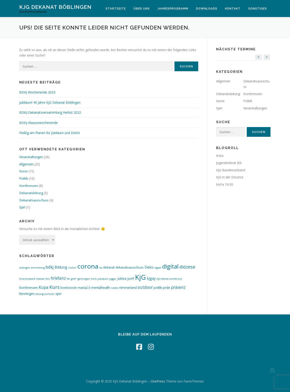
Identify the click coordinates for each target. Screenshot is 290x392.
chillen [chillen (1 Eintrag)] (72, 267)
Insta (219, 155)
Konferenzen (28, 186)
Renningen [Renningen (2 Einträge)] (26, 294)
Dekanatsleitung (31, 193)
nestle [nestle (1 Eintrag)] (114, 287)
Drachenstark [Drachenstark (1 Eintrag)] (27, 278)
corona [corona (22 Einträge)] (87, 266)
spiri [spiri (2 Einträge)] (58, 294)
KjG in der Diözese (229, 177)
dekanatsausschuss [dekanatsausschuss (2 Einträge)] (130, 267)
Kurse (23, 171)
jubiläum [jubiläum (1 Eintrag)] (103, 278)
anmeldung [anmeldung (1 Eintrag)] (38, 267)
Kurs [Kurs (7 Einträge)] (54, 287)
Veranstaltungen (31, 157)
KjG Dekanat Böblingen (55, 7)
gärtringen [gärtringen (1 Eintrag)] (84, 278)
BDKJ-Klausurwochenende (38, 122)
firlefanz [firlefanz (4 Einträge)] (58, 278)
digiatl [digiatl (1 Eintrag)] (157, 267)
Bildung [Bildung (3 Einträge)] (61, 267)
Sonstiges (257, 8)
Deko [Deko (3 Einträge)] (149, 267)
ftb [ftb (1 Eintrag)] (68, 278)
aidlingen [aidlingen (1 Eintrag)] (24, 267)
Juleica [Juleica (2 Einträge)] (121, 278)
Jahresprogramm (172, 8)
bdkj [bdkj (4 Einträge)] (50, 267)
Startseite (116, 8)
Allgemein (26, 164)
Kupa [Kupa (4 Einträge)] (43, 287)
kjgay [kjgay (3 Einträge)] (151, 278)
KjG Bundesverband (230, 170)
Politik (23, 178)
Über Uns (141, 8)
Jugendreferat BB (229, 163)
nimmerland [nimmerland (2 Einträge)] (128, 287)
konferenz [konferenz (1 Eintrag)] (175, 278)
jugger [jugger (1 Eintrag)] (112, 278)
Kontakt (233, 8)
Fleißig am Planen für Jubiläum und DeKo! (49, 133)
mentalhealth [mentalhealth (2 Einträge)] (100, 287)
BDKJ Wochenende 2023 (37, 92)
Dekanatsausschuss (33, 200)
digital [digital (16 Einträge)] (170, 266)
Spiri (22, 207)
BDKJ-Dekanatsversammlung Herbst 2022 (50, 112)
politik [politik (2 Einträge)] (158, 287)
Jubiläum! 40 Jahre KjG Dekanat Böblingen (49, 102)
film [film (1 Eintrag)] (47, 278)
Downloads (206, 8)
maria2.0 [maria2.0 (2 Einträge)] (84, 287)
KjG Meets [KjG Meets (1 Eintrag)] (163, 278)
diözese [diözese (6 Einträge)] (187, 267)
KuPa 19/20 (224, 184)
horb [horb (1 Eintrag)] (94, 278)
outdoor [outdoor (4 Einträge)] (145, 287)
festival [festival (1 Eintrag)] (40, 278)
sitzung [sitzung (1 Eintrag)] (39, 294)
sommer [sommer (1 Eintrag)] (49, 294)
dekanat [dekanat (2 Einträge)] (109, 267)
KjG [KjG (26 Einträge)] (140, 277)
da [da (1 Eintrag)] (100, 267)
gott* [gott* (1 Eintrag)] (74, 278)
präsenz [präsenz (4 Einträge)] (178, 287)
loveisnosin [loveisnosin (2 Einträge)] (68, 287)
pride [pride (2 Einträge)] (166, 287)
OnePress (158, 381)
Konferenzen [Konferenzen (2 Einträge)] (28, 287)
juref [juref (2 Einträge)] (130, 278)
